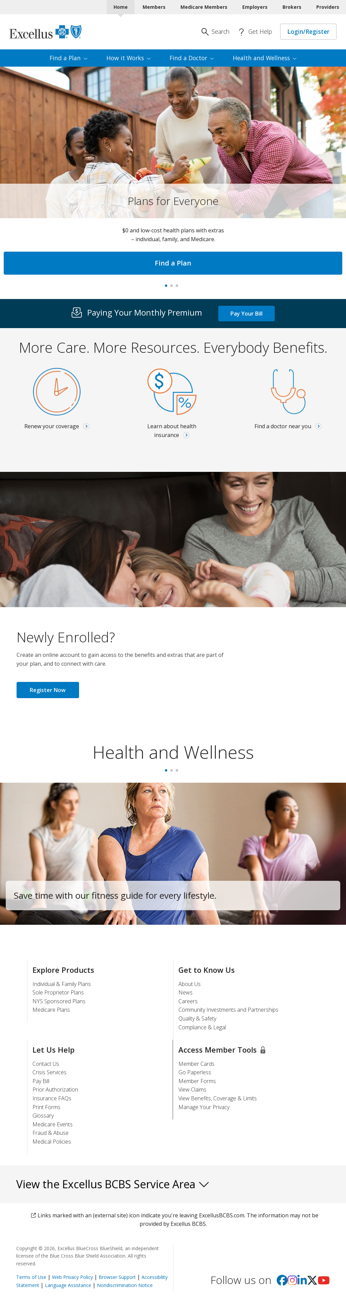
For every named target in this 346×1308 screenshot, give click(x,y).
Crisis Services (49, 1072)
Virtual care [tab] (178, 287)
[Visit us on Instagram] (292, 1282)
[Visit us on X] (312, 1282)
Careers (188, 1001)
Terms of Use (31, 1277)
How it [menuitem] (128, 58)
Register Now (48, 690)
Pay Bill (40, 1081)
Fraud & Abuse (50, 1133)
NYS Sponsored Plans (58, 1001)
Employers (255, 7)
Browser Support (117, 1277)
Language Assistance (69, 1285)
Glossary (43, 1115)
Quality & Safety (197, 1018)
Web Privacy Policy (72, 1277)
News (185, 992)
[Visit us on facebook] (282, 1282)
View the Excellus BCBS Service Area (113, 1184)
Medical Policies (51, 1141)
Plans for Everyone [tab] (167, 287)
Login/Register (308, 31)
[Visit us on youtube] (324, 1282)
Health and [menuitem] (265, 58)
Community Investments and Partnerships (228, 1009)
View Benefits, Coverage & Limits (217, 1098)
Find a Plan (173, 263)
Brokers (291, 7)
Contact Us (45, 1064)
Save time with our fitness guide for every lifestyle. (115, 895)
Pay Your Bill (246, 313)
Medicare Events (52, 1124)
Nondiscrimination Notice (125, 1285)
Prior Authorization (55, 1089)
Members (154, 7)
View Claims (192, 1089)
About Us (189, 984)
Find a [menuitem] (69, 58)
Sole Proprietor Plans (58, 992)
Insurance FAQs (51, 1098)
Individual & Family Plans (61, 984)
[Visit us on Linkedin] (302, 1282)
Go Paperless (194, 1072)
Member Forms (197, 1081)
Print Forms (46, 1107)
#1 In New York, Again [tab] (173, 287)
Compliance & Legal (202, 1027)
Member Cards (196, 1064)
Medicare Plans (51, 1009)
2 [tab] (173, 772)
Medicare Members (203, 7)
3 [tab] (178, 772)
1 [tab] (167, 772)
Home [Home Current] (121, 7)
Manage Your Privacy (203, 1107)
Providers (327, 7)
